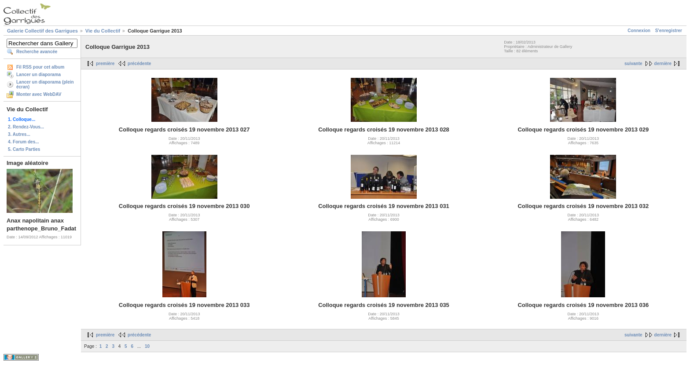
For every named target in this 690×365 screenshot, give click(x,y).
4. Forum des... (23, 141)
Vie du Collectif (102, 30)
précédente (139, 63)
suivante (633, 63)
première (105, 63)
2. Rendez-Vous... (26, 126)
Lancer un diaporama (38, 74)
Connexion (639, 30)
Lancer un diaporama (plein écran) (45, 84)
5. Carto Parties (24, 149)
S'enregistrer (668, 30)
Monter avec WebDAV (38, 94)
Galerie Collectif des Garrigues (42, 30)
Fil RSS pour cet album (40, 67)
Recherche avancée (36, 51)
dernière (663, 63)
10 (147, 346)
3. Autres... (19, 134)
